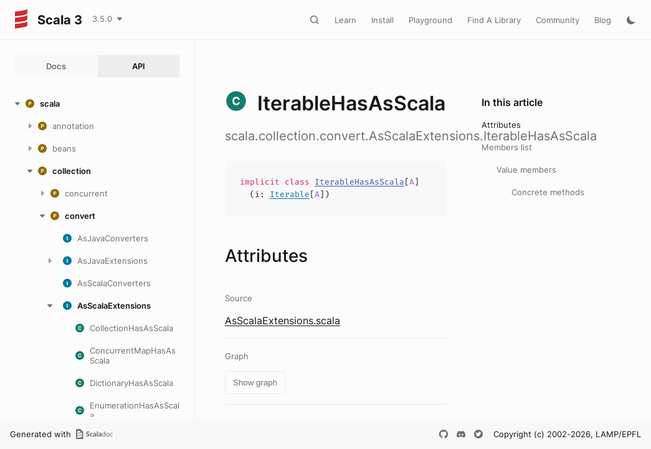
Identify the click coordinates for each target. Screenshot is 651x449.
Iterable (290, 194)
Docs (56, 66)
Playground (430, 20)
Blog (602, 20)
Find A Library (494, 20)
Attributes (501, 125)
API (138, 66)
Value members (526, 170)
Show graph (255, 382)
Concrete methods (547, 192)
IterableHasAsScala (359, 181)
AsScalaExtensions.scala (282, 320)
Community (557, 20)
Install (382, 20)
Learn (345, 20)
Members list (507, 147)
